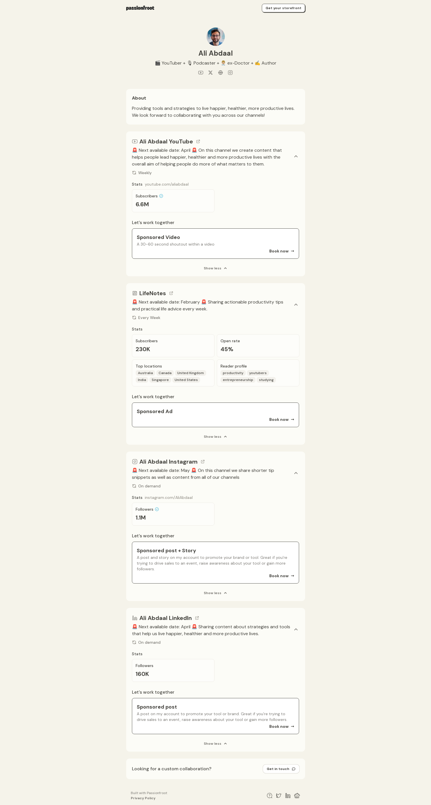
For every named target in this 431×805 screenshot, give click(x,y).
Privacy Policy (143, 798)
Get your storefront (283, 8)
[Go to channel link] (198, 141)
